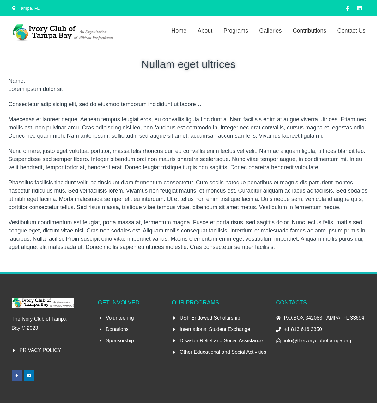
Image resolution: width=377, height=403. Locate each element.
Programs (235, 30)
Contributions (309, 30)
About (205, 30)
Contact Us (351, 30)
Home (178, 30)
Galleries (270, 30)
